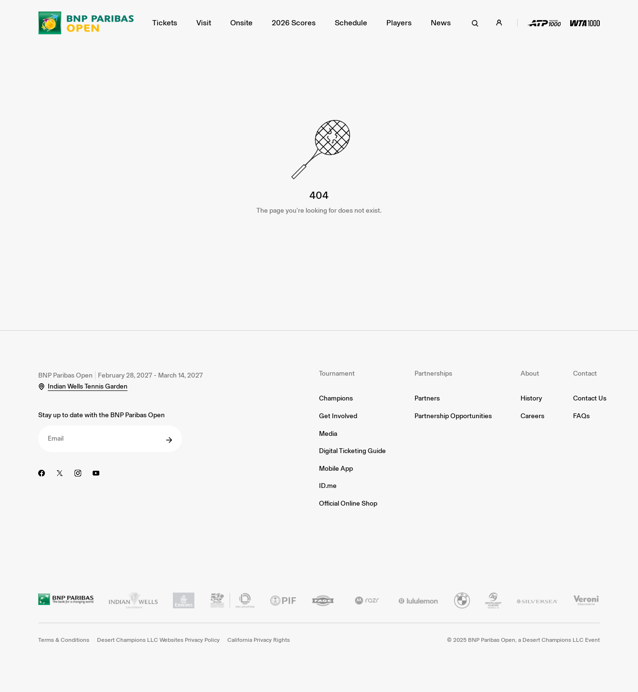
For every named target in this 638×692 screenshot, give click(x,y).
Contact (585, 373)
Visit (203, 22)
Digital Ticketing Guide (352, 451)
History (531, 398)
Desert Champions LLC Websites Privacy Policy (158, 640)
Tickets (164, 22)
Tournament (337, 373)
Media (328, 434)
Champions (336, 398)
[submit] (169, 440)
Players (399, 22)
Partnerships (433, 373)
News (441, 22)
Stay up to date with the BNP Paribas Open (101, 415)
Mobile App (336, 469)
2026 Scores (294, 22)
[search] (475, 23)
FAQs (581, 416)
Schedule (351, 22)
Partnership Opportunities (453, 416)
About (530, 373)
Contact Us (589, 398)
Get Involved (338, 416)
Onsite (241, 22)
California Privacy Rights (258, 640)
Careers (532, 416)
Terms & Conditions (63, 640)
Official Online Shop (348, 503)
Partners (427, 398)
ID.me (328, 486)
